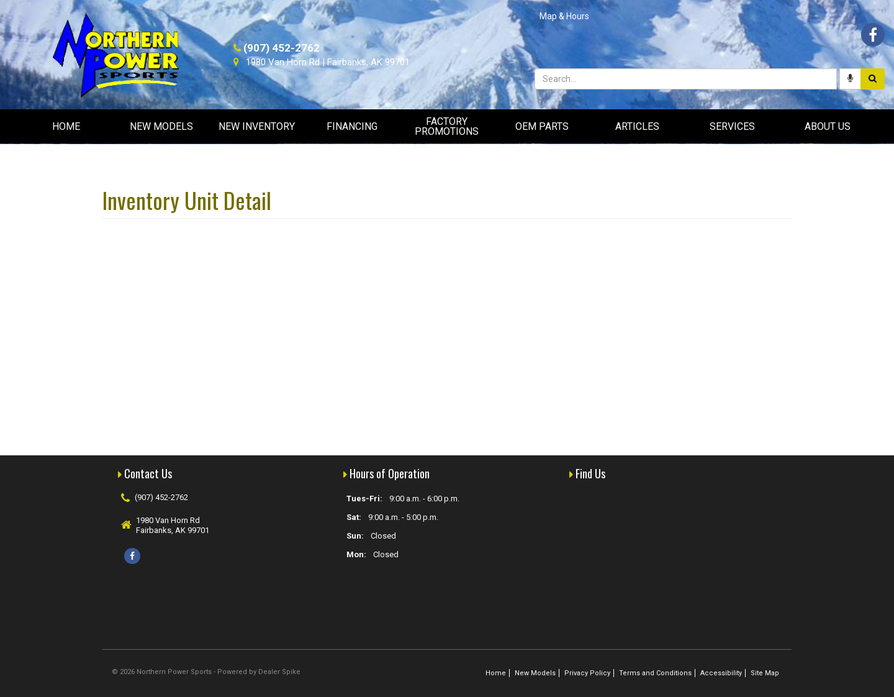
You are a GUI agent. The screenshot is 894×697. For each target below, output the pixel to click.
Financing (352, 126)
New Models (161, 126)
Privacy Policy (587, 673)
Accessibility (721, 673)
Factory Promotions (447, 126)
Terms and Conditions (655, 673)
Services (732, 126)
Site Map (765, 673)
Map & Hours (564, 16)
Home (66, 126)
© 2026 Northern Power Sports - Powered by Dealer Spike (206, 672)
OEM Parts (542, 126)
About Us (828, 126)
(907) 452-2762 (281, 48)
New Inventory (257, 126)
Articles (637, 126)
